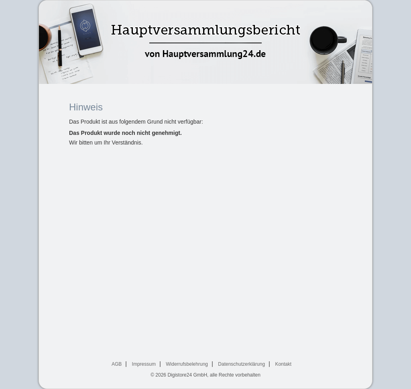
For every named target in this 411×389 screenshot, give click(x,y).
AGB (117, 364)
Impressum (144, 364)
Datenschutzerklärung (241, 364)
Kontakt (283, 364)
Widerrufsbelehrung (187, 364)
